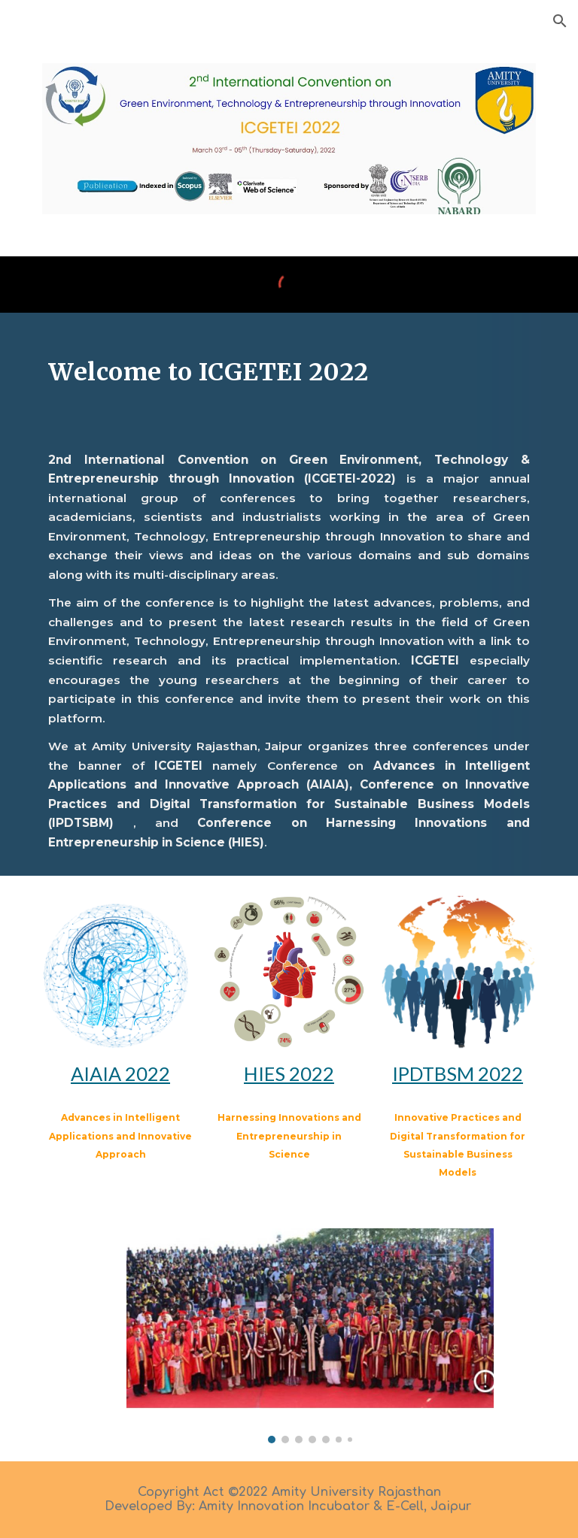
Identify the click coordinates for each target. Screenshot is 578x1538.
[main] (288, 369)
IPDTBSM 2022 (457, 1073)
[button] (560, 21)
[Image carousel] (309, 1335)
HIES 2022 (289, 1073)
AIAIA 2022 (120, 1073)
